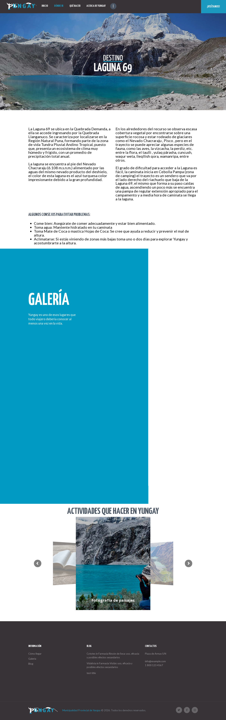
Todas (142, 283)
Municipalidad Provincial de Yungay (81, 710)
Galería (32, 658)
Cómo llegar (35, 653)
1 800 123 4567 (154, 665)
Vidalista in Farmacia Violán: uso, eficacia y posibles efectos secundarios (109, 665)
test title (91, 673)
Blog (30, 663)
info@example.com (155, 661)
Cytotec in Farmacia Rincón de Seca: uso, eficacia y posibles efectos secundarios (113, 655)
